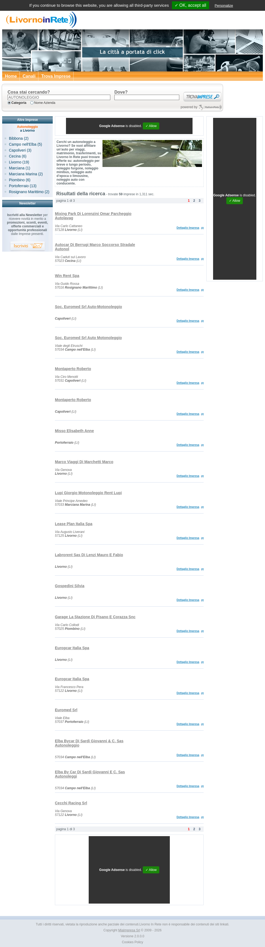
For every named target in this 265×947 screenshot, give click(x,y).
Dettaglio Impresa (188, 227)
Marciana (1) (19, 168)
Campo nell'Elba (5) (25, 144)
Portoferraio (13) (23, 186)
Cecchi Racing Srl (71, 803)
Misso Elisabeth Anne (74, 431)
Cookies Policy (132, 942)
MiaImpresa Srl (129, 930)
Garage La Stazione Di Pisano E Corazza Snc (95, 617)
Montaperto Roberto (73, 369)
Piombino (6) (19, 180)
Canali (28, 76)
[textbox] (59, 97)
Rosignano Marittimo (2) (29, 192)
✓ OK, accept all (190, 5)
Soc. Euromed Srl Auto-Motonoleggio (88, 307)
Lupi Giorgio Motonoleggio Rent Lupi (88, 493)
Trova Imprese (56, 76)
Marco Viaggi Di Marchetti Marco (84, 462)
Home (11, 76)
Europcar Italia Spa (72, 648)
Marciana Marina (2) (26, 174)
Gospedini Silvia (69, 586)
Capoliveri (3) (20, 150)
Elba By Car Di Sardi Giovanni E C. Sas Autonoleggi (90, 774)
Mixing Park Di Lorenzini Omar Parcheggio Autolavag (93, 215)
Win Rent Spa (67, 275)
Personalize (224, 6)
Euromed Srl (66, 710)
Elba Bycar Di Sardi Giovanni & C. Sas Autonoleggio (89, 743)
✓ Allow (151, 126)
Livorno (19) (19, 162)
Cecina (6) (18, 156)
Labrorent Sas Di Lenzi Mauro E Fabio (89, 555)
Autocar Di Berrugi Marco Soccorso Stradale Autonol (95, 246)
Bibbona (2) (18, 138)
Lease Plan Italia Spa (73, 524)
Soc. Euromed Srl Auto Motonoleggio (88, 338)
